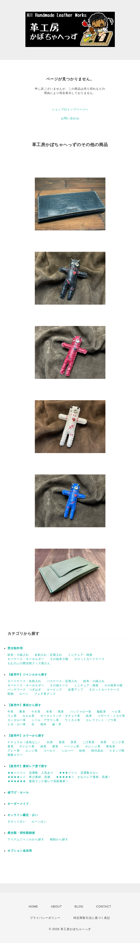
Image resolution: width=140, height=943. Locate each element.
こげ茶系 (88, 742)
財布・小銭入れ (18, 654)
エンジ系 (31, 750)
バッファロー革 (80, 711)
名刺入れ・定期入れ (48, 654)
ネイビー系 (27, 746)
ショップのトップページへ (70, 109)
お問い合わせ (70, 118)
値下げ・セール (18, 792)
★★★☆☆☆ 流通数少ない (79, 772)
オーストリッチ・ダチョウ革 (60, 716)
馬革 (61, 711)
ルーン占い (39, 821)
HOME (33, 906)
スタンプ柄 (116, 750)
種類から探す (59, 839)
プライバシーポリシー (45, 918)
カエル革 (28, 716)
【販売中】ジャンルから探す (27, 674)
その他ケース (59, 685)
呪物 (11, 693)
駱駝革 (101, 711)
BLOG (79, 906)
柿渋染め (97, 750)
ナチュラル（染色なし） (24, 742)
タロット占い (17, 821)
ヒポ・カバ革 (17, 724)
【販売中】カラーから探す (26, 735)
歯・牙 (56, 724)
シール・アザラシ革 (45, 720)
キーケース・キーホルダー (26, 659)
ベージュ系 (71, 746)
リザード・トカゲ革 (111, 716)
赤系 (103, 742)
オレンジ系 (92, 746)
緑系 (43, 746)
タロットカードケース (89, 659)
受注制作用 (15, 648)
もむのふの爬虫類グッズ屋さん (29, 663)
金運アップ (75, 689)
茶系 (74, 742)
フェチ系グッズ (45, 693)
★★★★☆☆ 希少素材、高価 (29, 777)
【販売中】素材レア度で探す (27, 766)
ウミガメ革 (72, 720)
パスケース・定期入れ (62, 681)
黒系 (62, 742)
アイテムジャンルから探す (26, 839)
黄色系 (110, 746)
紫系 (55, 746)
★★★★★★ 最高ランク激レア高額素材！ (38, 781)
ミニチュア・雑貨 (80, 654)
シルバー (67, 750)
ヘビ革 (116, 711)
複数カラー (15, 755)
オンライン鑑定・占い (23, 815)
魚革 (89, 716)
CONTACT (103, 906)
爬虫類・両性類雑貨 (21, 832)
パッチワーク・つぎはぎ (24, 689)
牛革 (11, 711)
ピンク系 (118, 742)
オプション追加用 (20, 850)
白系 (50, 742)
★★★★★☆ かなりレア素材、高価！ (83, 777)
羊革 (49, 711)
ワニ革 (12, 716)
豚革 (22, 711)
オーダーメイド (18, 803)
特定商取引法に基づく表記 (91, 918)
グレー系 (14, 750)
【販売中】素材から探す (24, 705)
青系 (11, 746)
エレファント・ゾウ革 (101, 720)
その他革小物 (59, 659)
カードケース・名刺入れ (24, 681)
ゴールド (50, 750)
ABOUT (56, 906)
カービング (54, 689)
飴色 (82, 750)
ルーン (23, 693)
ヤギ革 (35, 711)
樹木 (43, 724)
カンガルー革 (17, 720)
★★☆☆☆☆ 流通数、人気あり (30, 772)
